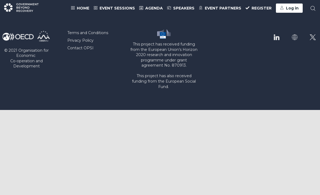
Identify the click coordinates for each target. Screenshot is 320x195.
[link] (80, 8)
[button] (289, 8)
